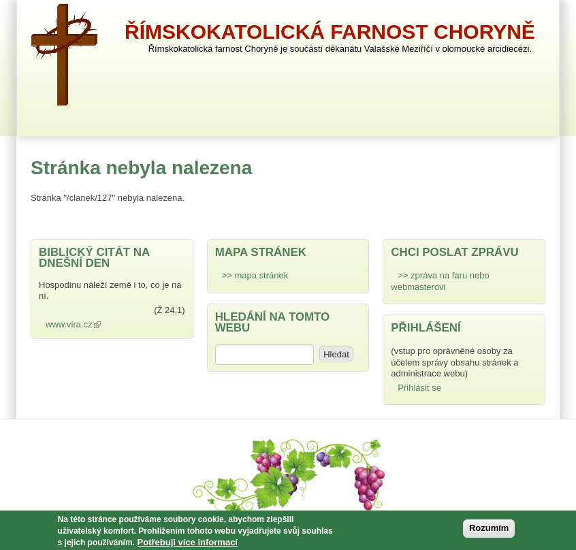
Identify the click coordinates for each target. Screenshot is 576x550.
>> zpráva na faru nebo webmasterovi (440, 280)
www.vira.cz (77, 324)
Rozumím (489, 530)
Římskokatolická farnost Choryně (330, 31)
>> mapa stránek (255, 275)
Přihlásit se (419, 388)
